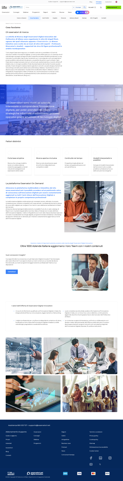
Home (7, 23)
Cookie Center (94, 451)
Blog (91, 2)
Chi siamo (99, 2)
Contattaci (12, 272)
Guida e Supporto (53, 1)
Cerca (85, 7)
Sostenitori (108, 2)
